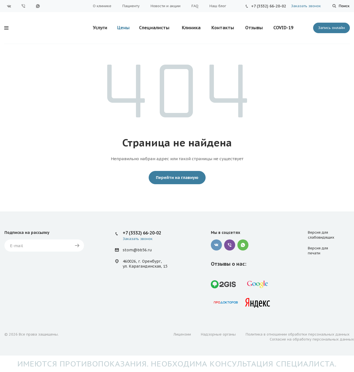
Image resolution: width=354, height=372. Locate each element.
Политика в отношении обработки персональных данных (298, 334)
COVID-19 (283, 27)
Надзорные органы (218, 334)
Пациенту (131, 6)
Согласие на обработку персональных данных (312, 339)
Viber (23, 6)
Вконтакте (9, 6)
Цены (123, 27)
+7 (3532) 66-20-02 (268, 6)
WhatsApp (38, 6)
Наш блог (217, 6)
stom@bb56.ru (137, 249)
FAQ (195, 6)
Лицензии (182, 334)
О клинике (102, 6)
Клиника (191, 27)
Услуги (100, 27)
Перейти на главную (177, 177)
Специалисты (154, 27)
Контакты (222, 27)
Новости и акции (165, 6)
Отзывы (254, 27)
